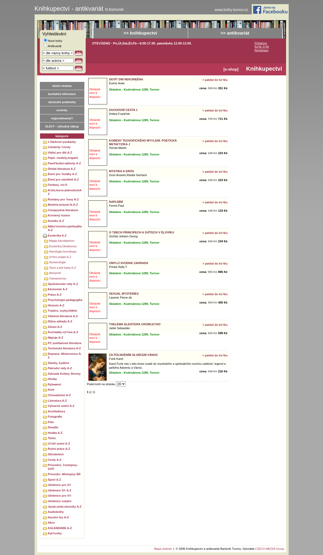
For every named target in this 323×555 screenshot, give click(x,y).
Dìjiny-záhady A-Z (60, 321)
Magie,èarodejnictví (62, 240)
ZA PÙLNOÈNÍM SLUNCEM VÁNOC (133, 354)
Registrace (262, 50)
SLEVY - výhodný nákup (62, 126)
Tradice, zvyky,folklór (62, 310)
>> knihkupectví (140, 33)
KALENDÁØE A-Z (60, 528)
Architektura (56, 411)
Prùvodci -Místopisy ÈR (64, 474)
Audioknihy (56, 511)
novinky (61, 110)
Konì (51, 389)
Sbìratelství (56, 454)
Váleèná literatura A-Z (63, 316)
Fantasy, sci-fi (57, 184)
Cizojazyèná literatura (63, 210)
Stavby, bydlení (58, 363)
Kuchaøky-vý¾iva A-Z (63, 332)
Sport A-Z (54, 479)
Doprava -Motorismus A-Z (65, 355)
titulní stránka (62, 85)
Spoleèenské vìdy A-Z (63, 283)
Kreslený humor (59, 215)
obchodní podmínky (62, 102)
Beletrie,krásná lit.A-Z (63, 204)
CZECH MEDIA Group (269, 548)
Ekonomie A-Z (58, 289)
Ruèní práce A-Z (59, 448)
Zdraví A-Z (55, 326)
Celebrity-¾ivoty (59, 147)
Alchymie (55, 272)
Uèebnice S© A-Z (60, 490)
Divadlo (53, 427)
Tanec (52, 438)
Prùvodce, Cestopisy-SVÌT (63, 466)
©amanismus (57, 278)
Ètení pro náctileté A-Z (63, 179)
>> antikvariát (235, 33)
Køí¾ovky (55, 533)
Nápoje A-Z (55, 337)
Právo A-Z (55, 294)
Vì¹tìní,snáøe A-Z (60, 257)
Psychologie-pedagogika (65, 299)
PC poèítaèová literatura (64, 343)
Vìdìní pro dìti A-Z (60, 152)
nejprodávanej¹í (62, 118)
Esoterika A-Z (57, 235)
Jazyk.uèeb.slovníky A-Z (65, 506)
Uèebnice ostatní (60, 501)
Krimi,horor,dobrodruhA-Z (65, 192)
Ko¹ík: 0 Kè (262, 46)
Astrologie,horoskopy (62, 251)
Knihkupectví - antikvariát (79, 8)
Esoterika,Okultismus (63, 246)
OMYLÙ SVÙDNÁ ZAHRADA (128, 263)
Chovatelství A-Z (59, 395)
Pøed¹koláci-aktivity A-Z (64, 163)
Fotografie (55, 416)
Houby (52, 378)
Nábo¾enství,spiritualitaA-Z (65, 228)
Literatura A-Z (57, 400)
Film (51, 422)
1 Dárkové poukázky (62, 141)
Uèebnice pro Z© (59, 484)
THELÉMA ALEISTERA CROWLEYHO (134, 324)
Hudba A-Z (55, 432)
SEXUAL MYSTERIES (124, 293)
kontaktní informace (62, 94)
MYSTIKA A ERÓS (121, 171)
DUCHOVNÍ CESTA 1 (123, 109)
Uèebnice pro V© (60, 495)
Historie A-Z (56, 305)
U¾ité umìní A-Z (59, 443)
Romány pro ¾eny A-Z (63, 199)
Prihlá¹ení (261, 43)
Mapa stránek (163, 548)
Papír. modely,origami (63, 157)
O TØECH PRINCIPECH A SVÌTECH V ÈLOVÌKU (141, 232)
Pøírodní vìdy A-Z (60, 368)
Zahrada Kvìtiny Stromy (64, 373)
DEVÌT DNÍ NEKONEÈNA (126, 79)
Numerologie (57, 262)
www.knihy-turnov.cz (231, 10)
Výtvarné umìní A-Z (61, 405)
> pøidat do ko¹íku (214, 79)
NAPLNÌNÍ (116, 201)
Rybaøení (54, 384)
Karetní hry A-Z (58, 517)
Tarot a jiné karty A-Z (62, 267)
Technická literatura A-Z (64, 348)
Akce (51, 522)
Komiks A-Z (56, 220)
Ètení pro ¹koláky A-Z (62, 174)
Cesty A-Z (55, 459)
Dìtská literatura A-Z (62, 168)
